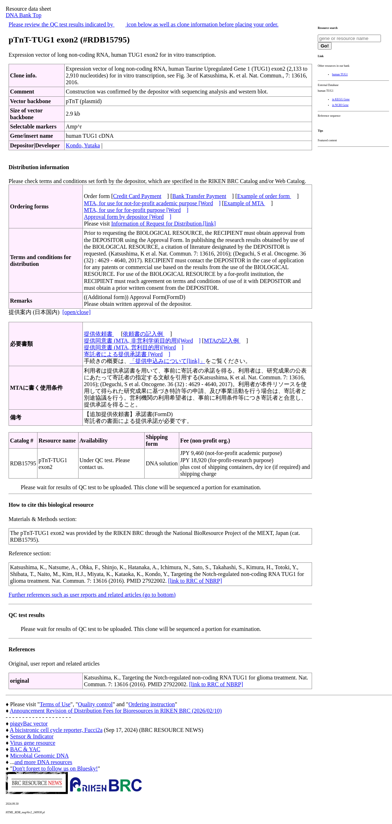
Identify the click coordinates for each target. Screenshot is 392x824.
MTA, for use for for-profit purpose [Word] (136, 210)
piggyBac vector (28, 724)
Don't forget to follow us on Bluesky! (55, 768)
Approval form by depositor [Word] (127, 217)
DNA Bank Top (23, 15)
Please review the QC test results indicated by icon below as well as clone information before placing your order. (143, 24)
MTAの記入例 (222, 341)
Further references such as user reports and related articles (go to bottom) (92, 595)
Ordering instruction (152, 704)
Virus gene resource (32, 743)
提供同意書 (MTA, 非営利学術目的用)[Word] (142, 341)
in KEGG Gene (341, 99)
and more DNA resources (43, 762)
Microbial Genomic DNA (39, 756)
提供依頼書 (99, 334)
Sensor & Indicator (32, 736)
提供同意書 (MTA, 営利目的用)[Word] (134, 347)
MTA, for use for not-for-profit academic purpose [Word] (152, 203)
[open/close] (76, 312)
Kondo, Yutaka (83, 145)
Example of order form (264, 196)
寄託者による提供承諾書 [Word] (127, 354)
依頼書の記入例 (143, 334)
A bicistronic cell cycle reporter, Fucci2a (56, 730)
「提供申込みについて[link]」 (167, 361)
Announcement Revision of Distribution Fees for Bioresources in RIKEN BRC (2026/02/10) (116, 711)
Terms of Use (55, 704)
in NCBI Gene (340, 105)
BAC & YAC (25, 749)
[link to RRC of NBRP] (195, 581)
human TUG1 (340, 74)
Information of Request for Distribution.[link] (163, 224)
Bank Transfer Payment (199, 196)
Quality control (95, 704)
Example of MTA (244, 203)
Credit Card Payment (137, 196)
